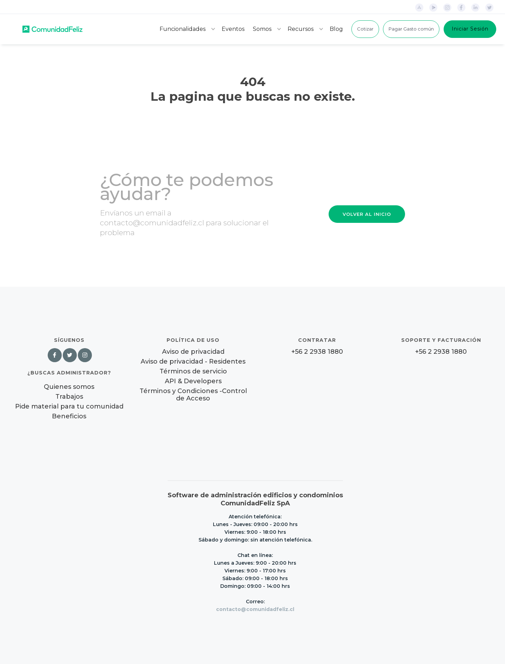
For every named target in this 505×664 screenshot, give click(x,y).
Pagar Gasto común (411, 29)
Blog (336, 29)
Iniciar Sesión (470, 29)
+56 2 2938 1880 (317, 352)
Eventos (233, 29)
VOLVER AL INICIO (367, 214)
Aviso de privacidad (193, 352)
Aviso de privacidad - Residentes (193, 361)
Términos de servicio (193, 371)
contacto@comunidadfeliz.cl (255, 609)
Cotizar (365, 29)
